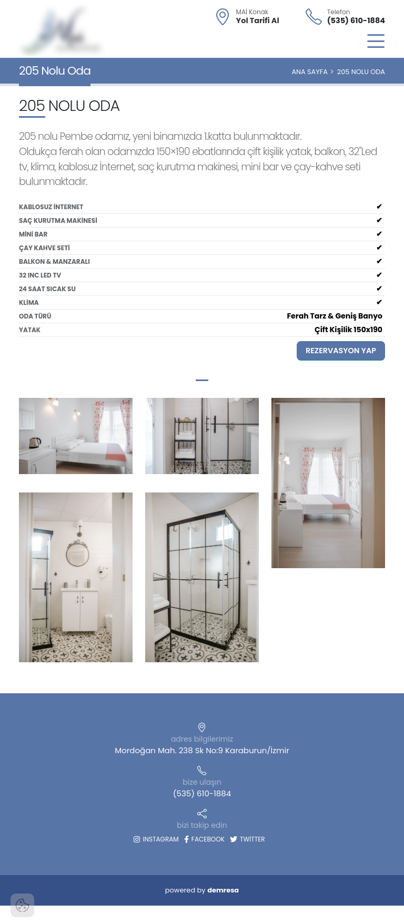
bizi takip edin (202, 825)
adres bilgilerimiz (202, 739)
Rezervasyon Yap (341, 350)
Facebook (204, 839)
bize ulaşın (202, 782)
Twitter (247, 839)
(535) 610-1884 (356, 20)
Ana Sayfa (309, 71)
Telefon (338, 12)
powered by (202, 890)
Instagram (156, 839)
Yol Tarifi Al (257, 20)
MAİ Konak (252, 12)
